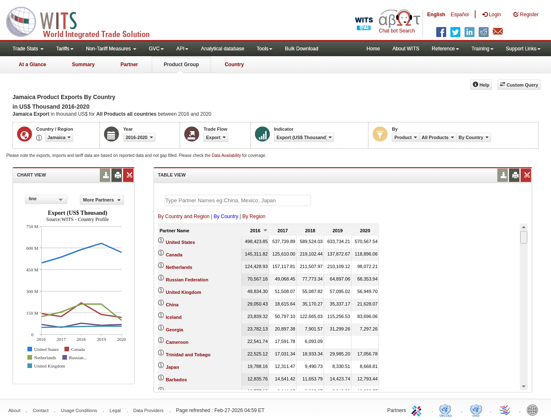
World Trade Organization (505, 409)
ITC (418, 409)
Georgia (174, 329)
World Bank (534, 409)
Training (483, 49)
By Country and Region (184, 216)
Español (460, 14)
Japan (172, 367)
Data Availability (227, 155)
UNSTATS (476, 409)
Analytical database (222, 49)
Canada (174, 254)
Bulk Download (301, 49)
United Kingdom (183, 292)
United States (180, 242)
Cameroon (177, 342)
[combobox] (46, 199)
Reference (445, 49)
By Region (253, 216)
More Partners (102, 199)
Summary (83, 64)
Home (373, 49)
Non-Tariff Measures (111, 49)
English (436, 14)
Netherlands (179, 267)
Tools (264, 49)
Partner (129, 64)
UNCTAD (447, 409)
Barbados (176, 379)
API (182, 49)
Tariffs (65, 49)
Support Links (523, 49)
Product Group (181, 64)
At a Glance (32, 64)
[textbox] (238, 200)
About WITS (406, 49)
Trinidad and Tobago (188, 354)
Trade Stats (28, 49)
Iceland (174, 317)
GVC (156, 49)
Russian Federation (187, 279)
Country (234, 64)
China (172, 304)
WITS (83, 21)
